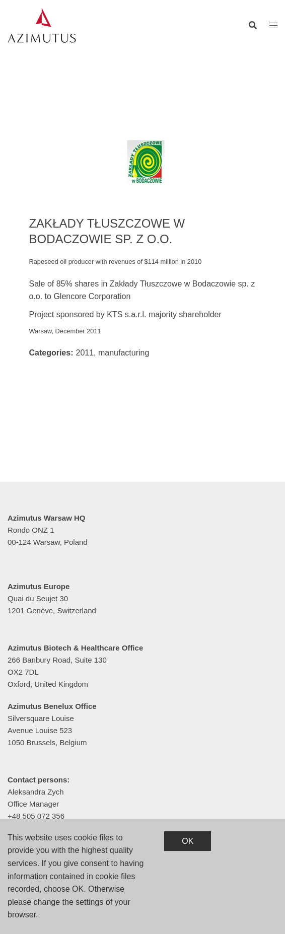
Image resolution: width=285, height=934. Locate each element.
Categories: (51, 352)
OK (187, 841)
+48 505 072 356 (36, 816)
